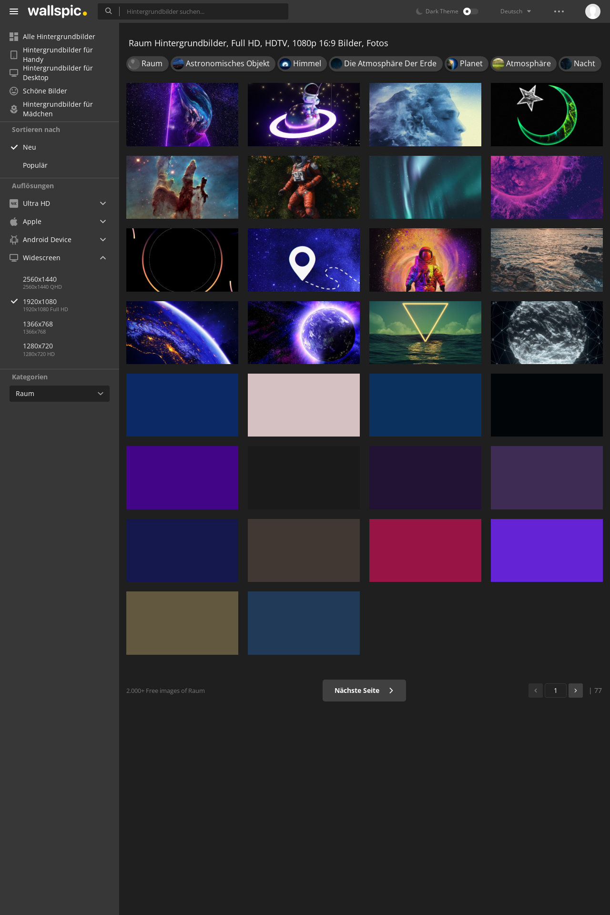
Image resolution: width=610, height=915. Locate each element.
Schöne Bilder (38, 90)
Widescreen (35, 257)
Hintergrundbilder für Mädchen (51, 109)
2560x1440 (40, 279)
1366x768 (38, 323)
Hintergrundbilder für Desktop (51, 73)
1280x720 (38, 345)
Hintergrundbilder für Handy (51, 55)
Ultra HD (30, 203)
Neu (29, 147)
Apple (25, 221)
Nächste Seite (364, 690)
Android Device (40, 239)
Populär (35, 165)
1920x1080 (71, 301)
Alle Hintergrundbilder (52, 36)
